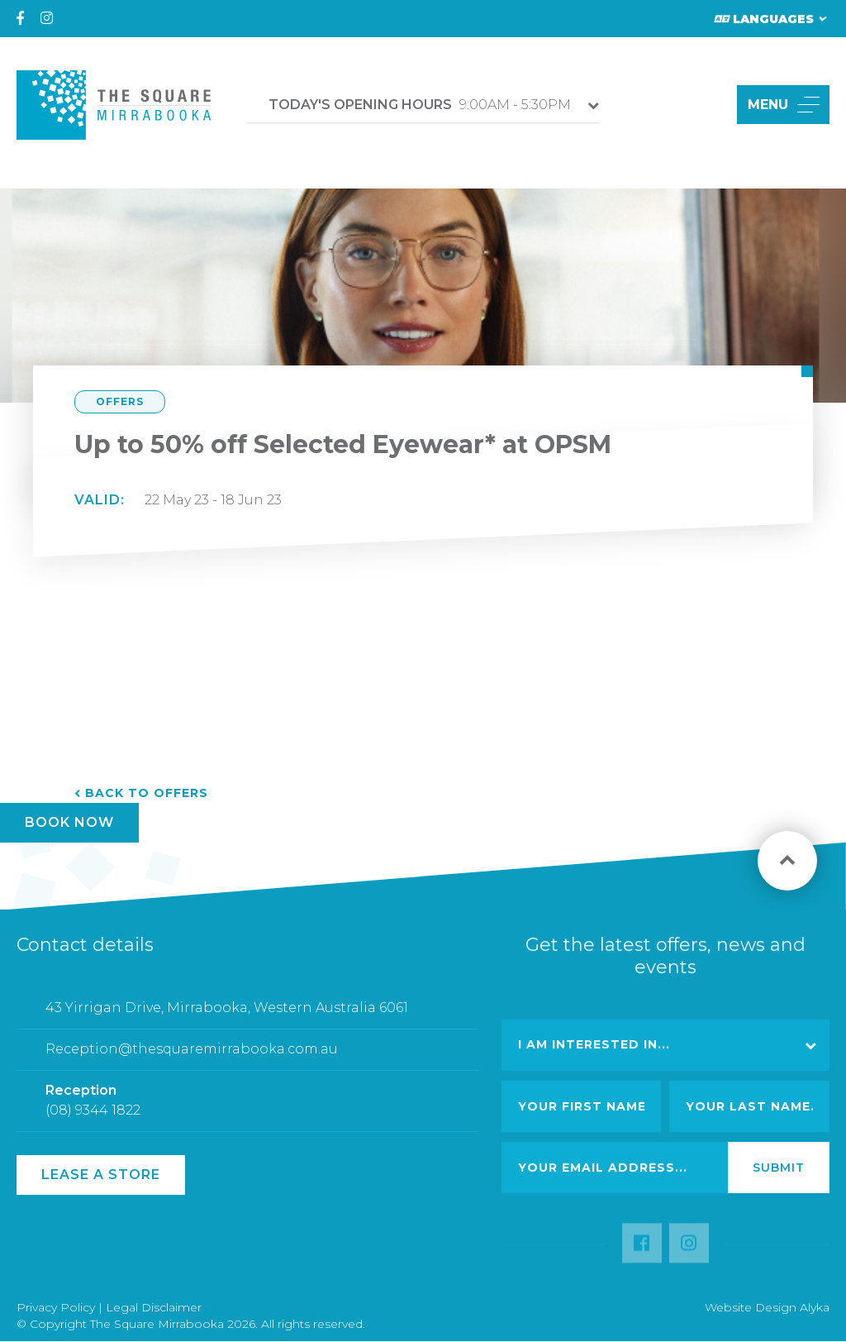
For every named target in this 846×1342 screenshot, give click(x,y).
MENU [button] (784, 104)
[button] (705, 104)
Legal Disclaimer (154, 1307)
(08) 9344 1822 (92, 1117)
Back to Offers (146, 793)
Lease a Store (100, 1174)
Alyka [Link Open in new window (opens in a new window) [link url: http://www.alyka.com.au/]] (814, 1307)
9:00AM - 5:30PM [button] (420, 104)
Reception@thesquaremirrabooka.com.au (191, 1056)
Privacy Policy (56, 1307)
